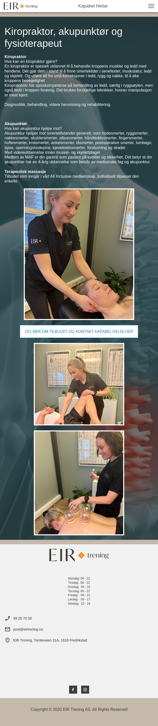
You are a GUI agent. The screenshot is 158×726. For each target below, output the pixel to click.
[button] (151, 6)
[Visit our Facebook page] (73, 690)
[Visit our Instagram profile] (85, 690)
